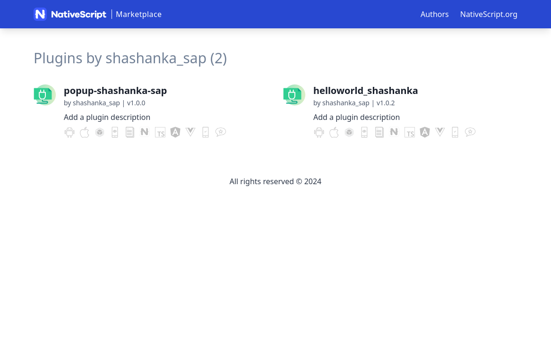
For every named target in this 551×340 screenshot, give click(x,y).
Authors (435, 14)
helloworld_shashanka (365, 90)
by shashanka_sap (92, 102)
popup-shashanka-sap (115, 90)
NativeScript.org (488, 14)
